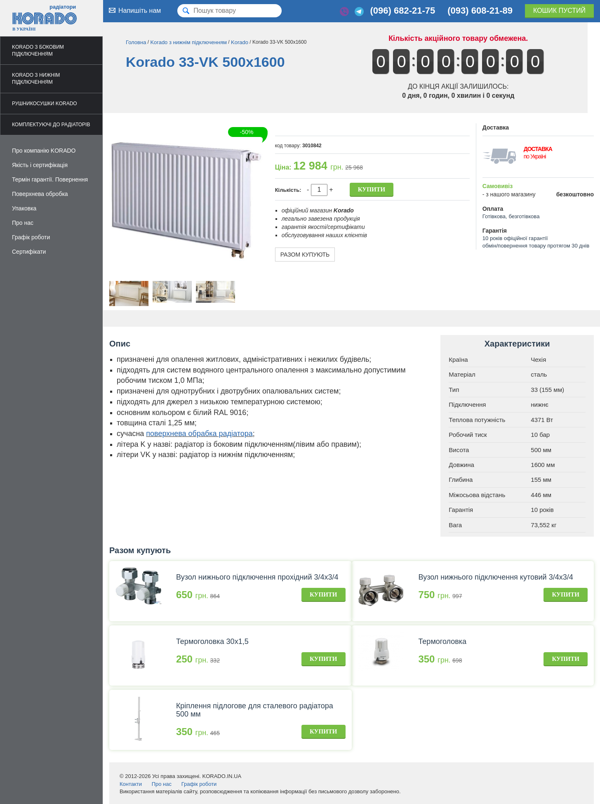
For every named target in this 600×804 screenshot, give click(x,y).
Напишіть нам (134, 10)
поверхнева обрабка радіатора (199, 433)
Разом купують (305, 254)
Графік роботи (31, 237)
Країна (458, 359)
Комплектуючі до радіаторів (51, 124)
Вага (455, 524)
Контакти (131, 784)
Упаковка (24, 208)
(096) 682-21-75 (402, 10)
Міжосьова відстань (477, 494)
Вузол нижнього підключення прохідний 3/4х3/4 (257, 577)
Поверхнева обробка (40, 194)
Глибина (461, 479)
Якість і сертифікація (40, 165)
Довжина (461, 464)
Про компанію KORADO (44, 150)
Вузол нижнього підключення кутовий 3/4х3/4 (495, 577)
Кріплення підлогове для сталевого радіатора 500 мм (254, 710)
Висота (459, 449)
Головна (136, 42)
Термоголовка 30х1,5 (212, 641)
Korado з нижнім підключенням (36, 78)
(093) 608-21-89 (480, 10)
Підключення (467, 404)
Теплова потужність (477, 419)
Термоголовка (442, 641)
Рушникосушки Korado (44, 103)
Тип (454, 389)
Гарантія (461, 509)
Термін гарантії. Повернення (50, 179)
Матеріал (462, 374)
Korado (239, 42)
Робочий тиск (468, 434)
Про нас (22, 222)
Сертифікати (29, 251)
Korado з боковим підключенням (38, 50)
